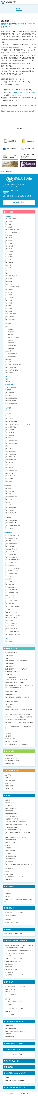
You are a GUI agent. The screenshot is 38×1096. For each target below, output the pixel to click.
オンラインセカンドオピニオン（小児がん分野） (16, 680)
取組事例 (6, 1077)
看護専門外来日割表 (9, 763)
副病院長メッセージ (9, 803)
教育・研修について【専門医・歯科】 (13, 933)
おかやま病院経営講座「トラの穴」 (15, 1087)
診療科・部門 (8, 212)
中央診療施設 (7, 408)
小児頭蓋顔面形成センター (12, 538)
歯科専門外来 (9, 372)
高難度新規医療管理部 (11, 398)
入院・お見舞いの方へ (11, 771)
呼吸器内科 (9, 227)
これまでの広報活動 (9, 1014)
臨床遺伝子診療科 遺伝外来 (11, 691)
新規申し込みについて (11, 915)
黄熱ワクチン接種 (8, 704)
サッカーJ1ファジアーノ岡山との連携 (13, 1009)
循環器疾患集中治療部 (11, 421)
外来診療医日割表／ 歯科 (10, 758)
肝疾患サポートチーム (11, 618)
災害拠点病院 (7, 1034)
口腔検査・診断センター (12, 549)
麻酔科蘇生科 (9, 284)
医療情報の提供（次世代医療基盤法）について (15, 824)
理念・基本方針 (8, 805)
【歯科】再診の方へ (9, 666)
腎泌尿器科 (9, 254)
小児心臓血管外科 (10, 262)
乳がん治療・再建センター (12, 535)
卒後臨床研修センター (11, 523)
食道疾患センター (10, 579)
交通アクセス (7, 894)
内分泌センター (10, 449)
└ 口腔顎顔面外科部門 (11, 356)
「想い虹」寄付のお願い (12, 1050)
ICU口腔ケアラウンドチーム (13, 612)
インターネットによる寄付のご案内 (13, 1054)
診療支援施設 (7, 486)
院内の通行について (9, 964)
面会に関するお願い (9, 972)
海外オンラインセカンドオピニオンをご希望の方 (16, 744)
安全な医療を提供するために (11, 827)
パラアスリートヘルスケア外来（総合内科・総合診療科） (18, 717)
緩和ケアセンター (10, 595)
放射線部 (8, 413)
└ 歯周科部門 (9, 335)
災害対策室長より (8, 1026)
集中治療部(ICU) (10, 419)
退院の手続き (7, 783)
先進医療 (6, 871)
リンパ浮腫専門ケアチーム (12, 631)
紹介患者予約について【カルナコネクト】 (14, 912)
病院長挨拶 (7, 800)
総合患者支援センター (11, 496)
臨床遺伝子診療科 (10, 319)
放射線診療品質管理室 (11, 403)
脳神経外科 (9, 281)
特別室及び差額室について (10, 786)
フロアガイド (7, 891)
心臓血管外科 (9, 257)
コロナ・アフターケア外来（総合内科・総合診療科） (17, 714)
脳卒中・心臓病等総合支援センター (15, 606)
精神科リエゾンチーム (11, 629)
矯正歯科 (8, 359)
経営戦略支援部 (10, 491)
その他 (6, 638)
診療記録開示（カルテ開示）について (13, 819)
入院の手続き (7, 775)
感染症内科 (9, 240)
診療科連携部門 (8, 533)
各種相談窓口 (19, 202)
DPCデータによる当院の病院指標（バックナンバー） (19, 864)
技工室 (8, 502)
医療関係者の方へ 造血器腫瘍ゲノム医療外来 (17, 697)
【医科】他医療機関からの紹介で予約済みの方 (15, 661)
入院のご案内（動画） (9, 780)
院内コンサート (8, 879)
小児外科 (8, 259)
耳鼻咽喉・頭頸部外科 (11, 276)
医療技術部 (7, 382)
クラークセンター (10, 581)
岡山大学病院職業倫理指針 (10, 813)
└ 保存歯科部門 (10, 332)
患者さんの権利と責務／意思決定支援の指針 (15, 822)
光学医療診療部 (10, 435)
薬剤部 (6, 376)
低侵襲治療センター (11, 459)
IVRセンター (9, 465)
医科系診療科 (7, 216)
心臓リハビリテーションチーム (13, 626)
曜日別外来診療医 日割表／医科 (12, 761)
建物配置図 (7, 896)
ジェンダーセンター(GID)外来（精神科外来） (15, 719)
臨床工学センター (10, 494)
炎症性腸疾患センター (11, 470)
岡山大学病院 (8, 2)
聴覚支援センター (8, 384)
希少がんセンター (10, 598)
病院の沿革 (7, 845)
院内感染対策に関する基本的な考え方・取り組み (18, 832)
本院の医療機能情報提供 (10, 856)
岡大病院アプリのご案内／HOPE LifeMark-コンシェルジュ (18, 945)
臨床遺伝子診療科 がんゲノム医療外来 (14, 682)
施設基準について (8, 869)
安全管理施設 (7, 390)
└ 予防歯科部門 (10, 343)
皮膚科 (8, 270)
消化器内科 (9, 221)
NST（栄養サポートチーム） (13, 615)
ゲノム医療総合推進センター (13, 525)
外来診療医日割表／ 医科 (10, 755)
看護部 (6, 379)
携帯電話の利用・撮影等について (12, 961)
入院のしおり (7, 778)
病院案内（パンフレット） (10, 842)
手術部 (8, 416)
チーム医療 (7, 609)
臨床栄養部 (9, 438)
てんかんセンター (10, 552)
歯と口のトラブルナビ (9, 738)
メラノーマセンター (11, 562)
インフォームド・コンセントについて (13, 959)
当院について (8, 796)
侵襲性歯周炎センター (11, 565)
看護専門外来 (7, 736)
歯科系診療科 (7, 324)
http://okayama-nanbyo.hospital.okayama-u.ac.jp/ (18, 111)
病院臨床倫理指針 (8, 811)
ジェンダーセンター (11, 467)
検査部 (8, 410)
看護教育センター (10, 576)
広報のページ (8, 982)
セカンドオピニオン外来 (10, 677)
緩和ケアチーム (10, 620)
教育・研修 (7, 929)
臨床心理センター (10, 584)
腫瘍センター (9, 446)
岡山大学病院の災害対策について (15, 1021)
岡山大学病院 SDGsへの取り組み (15, 1073)
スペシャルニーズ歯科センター (13, 364)
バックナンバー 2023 (12, 994)
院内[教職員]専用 (6, 171)
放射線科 (8, 306)
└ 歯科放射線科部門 (11, 345)
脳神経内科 (9, 238)
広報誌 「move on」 (9, 992)
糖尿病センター (10, 462)
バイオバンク (9, 528)
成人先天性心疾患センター (12, 557)
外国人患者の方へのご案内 (10, 741)
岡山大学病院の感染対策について (12, 830)
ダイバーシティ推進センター (11, 387)
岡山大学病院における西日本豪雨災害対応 (14, 1031)
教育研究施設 (7, 517)
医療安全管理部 (10, 392)
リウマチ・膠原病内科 (11, 232)
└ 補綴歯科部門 (10, 340)
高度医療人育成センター (12, 590)
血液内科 (8, 224)
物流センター (9, 499)
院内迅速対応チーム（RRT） (13, 634)
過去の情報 (9, 1004)
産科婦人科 (9, 303)
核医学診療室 (9, 478)
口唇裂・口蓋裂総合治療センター (14, 560)
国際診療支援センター (11, 513)
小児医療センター (10, 546)
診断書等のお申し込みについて (12, 672)
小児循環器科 (9, 289)
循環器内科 (9, 235)
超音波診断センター (11, 457)
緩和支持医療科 (10, 316)
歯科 (7, 326)
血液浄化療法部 (10, 432)
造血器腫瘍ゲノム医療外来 (10, 694)
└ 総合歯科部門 (10, 329)
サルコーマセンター (11, 554)
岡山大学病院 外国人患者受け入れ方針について (15, 837)
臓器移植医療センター (11, 454)
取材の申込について (9, 874)
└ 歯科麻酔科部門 (10, 348)
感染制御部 (9, 395)
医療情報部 (9, 488)
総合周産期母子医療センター (13, 443)
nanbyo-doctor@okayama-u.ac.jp (23, 92)
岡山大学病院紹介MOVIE (10, 989)
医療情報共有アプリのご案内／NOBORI (14, 948)
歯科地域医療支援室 (11, 507)
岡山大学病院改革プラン (10, 808)
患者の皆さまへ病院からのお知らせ (15, 941)
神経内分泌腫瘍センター (12, 603)
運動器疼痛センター (11, 473)
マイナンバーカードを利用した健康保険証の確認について (18, 950)
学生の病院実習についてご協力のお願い (14, 975)
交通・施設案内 (9, 887)
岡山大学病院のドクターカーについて (13, 877)
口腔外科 (8, 351)
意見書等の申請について (10, 674)
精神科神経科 (9, 278)
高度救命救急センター (11, 440)
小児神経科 (9, 292)
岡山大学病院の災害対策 (10, 1028)
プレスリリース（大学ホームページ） (13, 1001)
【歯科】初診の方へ (9, 663)
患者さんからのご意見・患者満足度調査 (14, 953)
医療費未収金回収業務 (9, 851)
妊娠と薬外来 (7, 733)
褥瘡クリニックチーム (11, 623)
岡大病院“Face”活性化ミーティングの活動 (14, 986)
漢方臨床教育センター (11, 573)
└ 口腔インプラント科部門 (12, 337)
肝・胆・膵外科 (10, 246)
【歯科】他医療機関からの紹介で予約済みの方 (15, 669)
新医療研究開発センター (12, 520)
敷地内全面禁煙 (8, 967)
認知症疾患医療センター (12, 543)
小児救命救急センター (11, 587)
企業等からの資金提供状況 (10, 859)
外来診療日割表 (9, 751)
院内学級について (8, 788)
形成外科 (8, 268)
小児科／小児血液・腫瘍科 (12, 287)
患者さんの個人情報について (11, 816)
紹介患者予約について (9, 919)
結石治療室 (9, 481)
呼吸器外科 (9, 249)
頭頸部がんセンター (11, 541)
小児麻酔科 (9, 295)
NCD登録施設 (7, 848)
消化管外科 (9, 243)
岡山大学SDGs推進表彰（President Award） (15, 1080)
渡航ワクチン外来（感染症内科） (12, 701)
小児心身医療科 (10, 297)
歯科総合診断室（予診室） (12, 370)
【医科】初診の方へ (9, 655)
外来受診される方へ (10, 648)
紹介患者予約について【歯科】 (12, 922)
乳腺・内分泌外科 (10, 251)
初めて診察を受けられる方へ (11, 653)
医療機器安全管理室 (11, 401)
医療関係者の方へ (10, 908)
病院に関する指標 (8, 861)
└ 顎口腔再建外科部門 (11, 353)
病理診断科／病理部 (11, 314)
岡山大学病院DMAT (9, 1036)
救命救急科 (9, 308)
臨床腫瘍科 (9, 311)
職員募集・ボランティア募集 (13, 1044)
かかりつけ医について (9, 956)
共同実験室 (9, 641)
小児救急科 (9, 300)
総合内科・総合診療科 (11, 219)
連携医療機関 (7, 853)
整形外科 (8, 265)
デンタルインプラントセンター (13, 568)
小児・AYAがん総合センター (13, 600)
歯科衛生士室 (9, 505)
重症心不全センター (11, 476)
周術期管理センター (11, 451)
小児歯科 (8, 362)
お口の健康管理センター (12, 592)
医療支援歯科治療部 (11, 367)
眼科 (7, 273)
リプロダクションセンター (12, 571)
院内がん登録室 (10, 510)
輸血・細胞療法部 (10, 429)
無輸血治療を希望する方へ (10, 840)
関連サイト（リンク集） (12, 1061)
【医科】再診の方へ (9, 658)
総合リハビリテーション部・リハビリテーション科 (18, 424)
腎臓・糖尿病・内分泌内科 (12, 230)
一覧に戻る (19, 128)
